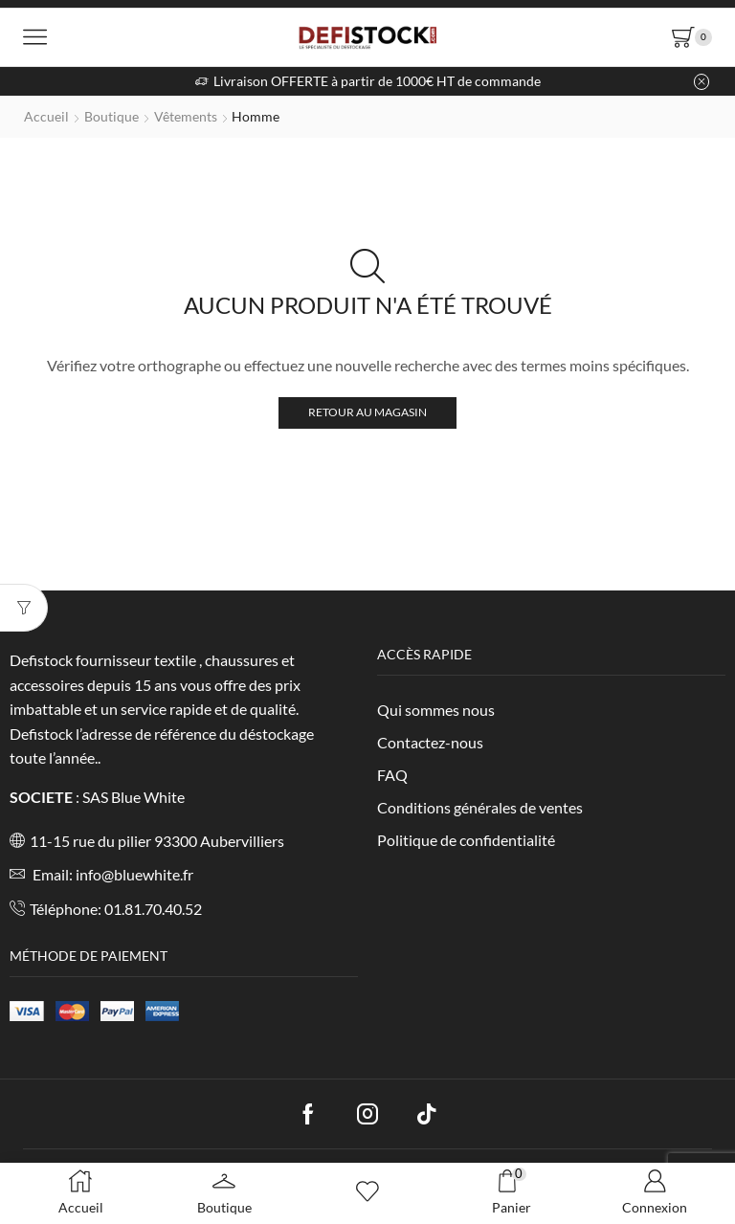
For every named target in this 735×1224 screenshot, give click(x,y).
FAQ (392, 775)
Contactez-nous (430, 742)
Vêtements (185, 116)
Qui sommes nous (436, 710)
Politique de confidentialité (466, 840)
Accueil (46, 116)
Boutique (111, 116)
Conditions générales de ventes (480, 807)
